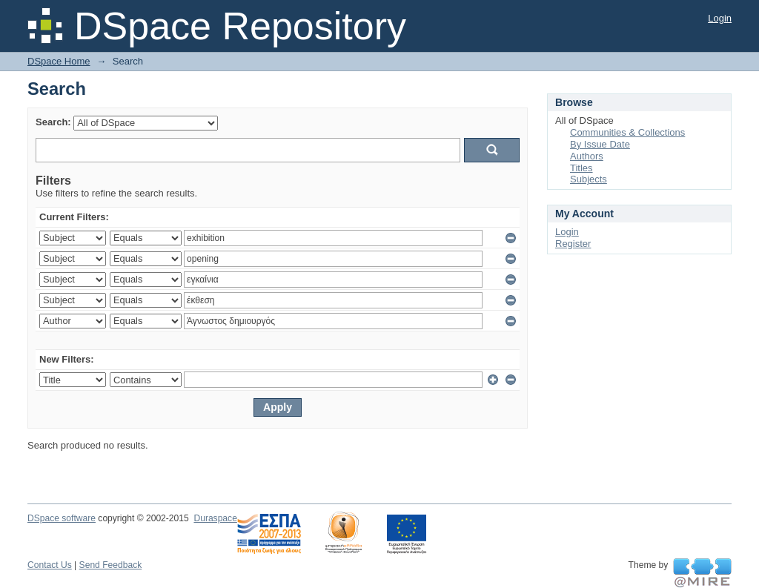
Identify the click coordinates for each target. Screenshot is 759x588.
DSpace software (61, 518)
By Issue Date (600, 144)
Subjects (588, 179)
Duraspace (214, 518)
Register (573, 243)
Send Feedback (110, 565)
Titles (581, 168)
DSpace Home (58, 61)
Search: (53, 122)
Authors (586, 156)
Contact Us (49, 565)
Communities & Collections (627, 132)
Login (720, 18)
